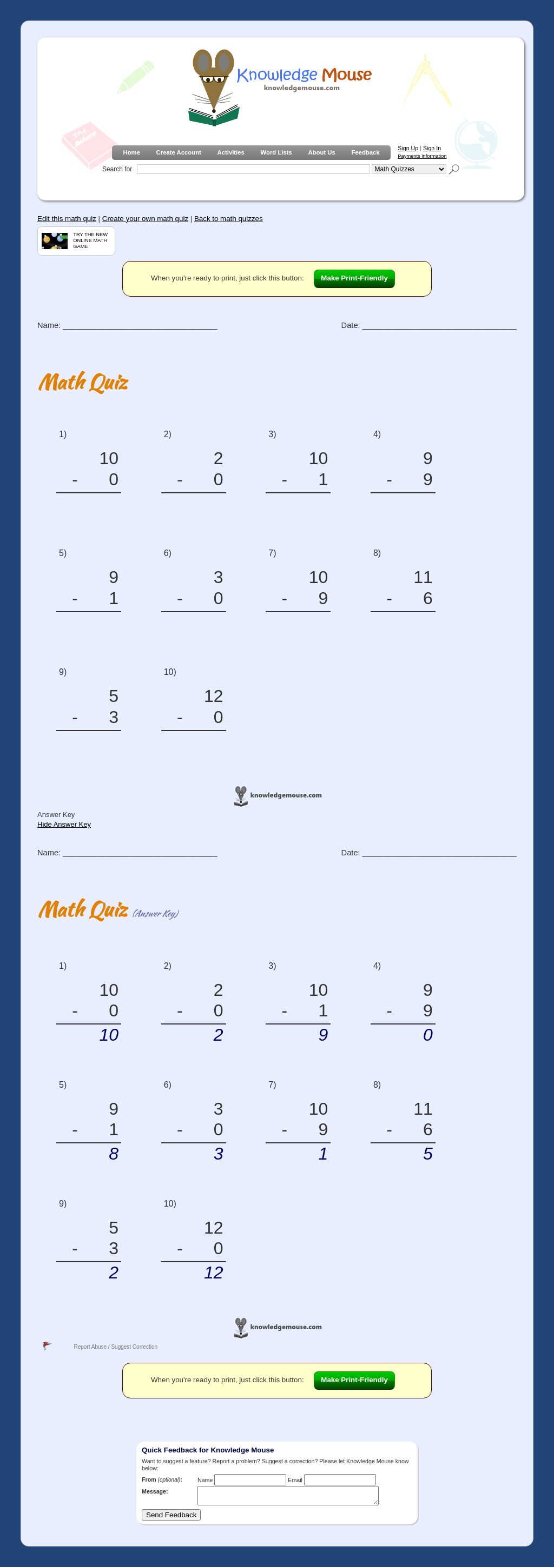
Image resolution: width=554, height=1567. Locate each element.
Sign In (432, 148)
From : (162, 1479)
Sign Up (408, 148)
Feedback (365, 152)
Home (131, 152)
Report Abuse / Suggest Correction (115, 1347)
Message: (155, 1491)
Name (205, 1480)
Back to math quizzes (228, 219)
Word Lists (276, 152)
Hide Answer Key (64, 824)
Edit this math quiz (66, 219)
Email (295, 1480)
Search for (117, 169)
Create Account (178, 152)
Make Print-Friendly (354, 278)
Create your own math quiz (145, 219)
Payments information (422, 156)
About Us (321, 152)
